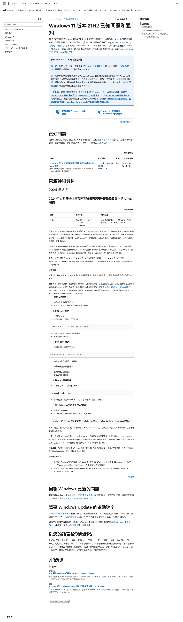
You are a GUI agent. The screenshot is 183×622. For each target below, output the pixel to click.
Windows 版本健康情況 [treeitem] (14, 29)
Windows (59, 19)
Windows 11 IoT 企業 (88, 95)
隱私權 (122, 614)
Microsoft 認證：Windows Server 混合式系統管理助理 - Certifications (76, 586)
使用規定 (150, 614)
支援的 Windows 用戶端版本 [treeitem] (16, 48)
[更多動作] (132, 19)
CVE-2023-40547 (58, 439)
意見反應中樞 (90, 495)
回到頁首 (130, 477)
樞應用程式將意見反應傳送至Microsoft (74, 498)
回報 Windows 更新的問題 (152, 30)
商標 (159, 614)
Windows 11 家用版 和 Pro (117, 95)
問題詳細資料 (147, 27)
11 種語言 (63, 540)
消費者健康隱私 (136, 614)
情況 (103, 516)
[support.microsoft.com (118, 42)
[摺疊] (39, 19)
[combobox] (23, 24)
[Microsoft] (4, 3)
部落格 (105, 614)
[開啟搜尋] (172, 3)
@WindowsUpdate (80, 45)
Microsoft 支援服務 (59, 513)
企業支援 (72, 525)
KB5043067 (53, 261)
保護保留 (101, 139)
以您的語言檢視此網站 (150, 37)
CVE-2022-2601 (124, 436)
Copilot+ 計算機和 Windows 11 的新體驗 (112, 112)
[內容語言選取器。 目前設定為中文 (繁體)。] (10, 614)
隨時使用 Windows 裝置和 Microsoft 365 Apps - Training (71, 573)
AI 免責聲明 (86, 614)
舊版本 (97, 614)
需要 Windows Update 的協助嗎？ (155, 34)
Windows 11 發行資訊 (117, 98)
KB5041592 (102, 166)
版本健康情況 (71, 19)
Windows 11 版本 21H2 (93, 66)
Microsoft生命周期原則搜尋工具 (93, 102)
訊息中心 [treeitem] (8, 33)
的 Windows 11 (95, 92)
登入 (178, 3)
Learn (51, 19)
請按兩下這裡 (55, 45)
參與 (115, 614)
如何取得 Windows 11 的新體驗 (74, 112)
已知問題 (145, 24)
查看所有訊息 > (127, 122)
